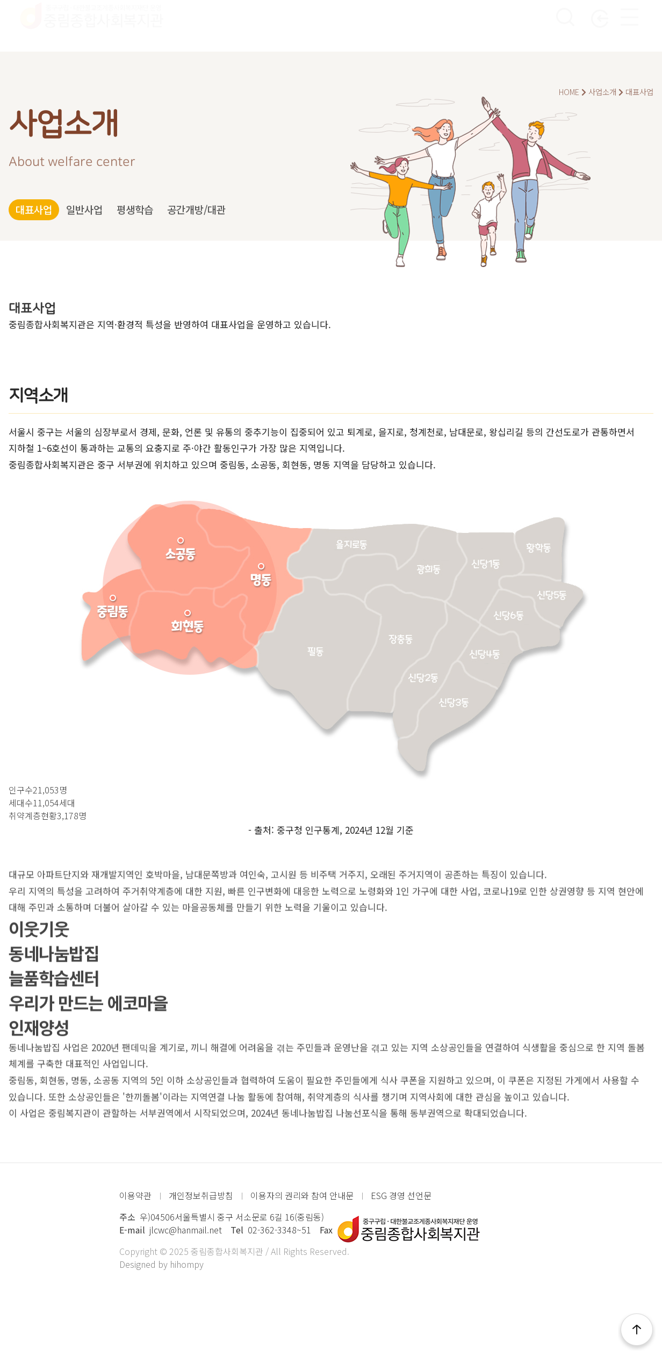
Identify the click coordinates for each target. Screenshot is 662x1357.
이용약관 (135, 1195)
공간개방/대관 (257, 210)
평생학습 (178, 210)
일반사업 (110, 210)
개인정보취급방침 (201, 1195)
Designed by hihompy (161, 1264)
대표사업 (42, 210)
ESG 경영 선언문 (401, 1195)
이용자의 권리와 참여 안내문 (302, 1195)
